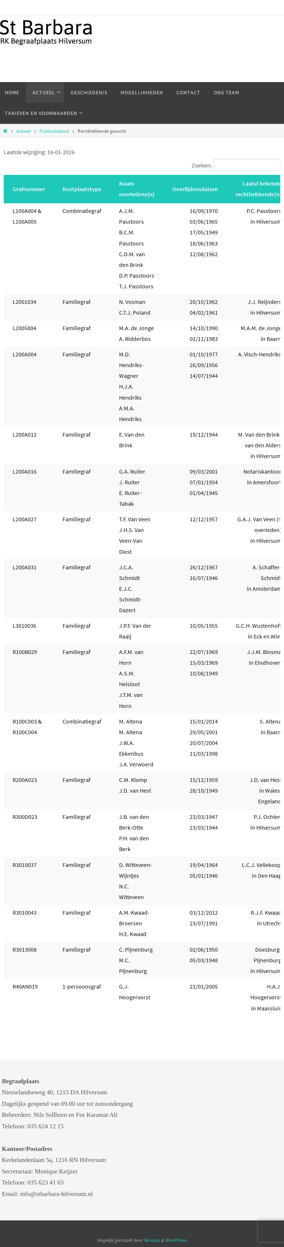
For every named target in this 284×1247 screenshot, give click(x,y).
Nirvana (152, 1240)
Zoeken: (202, 165)
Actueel (23, 131)
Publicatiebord (54, 131)
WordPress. (176, 1240)
